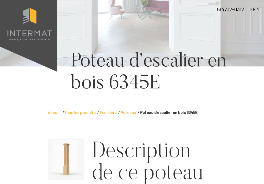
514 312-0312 (230, 9)
